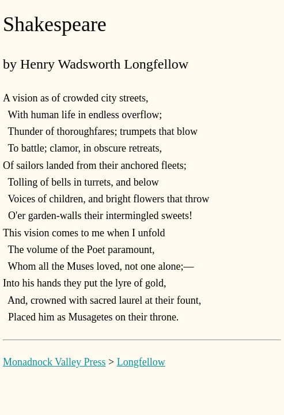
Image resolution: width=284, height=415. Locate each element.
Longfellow (141, 362)
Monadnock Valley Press (54, 362)
